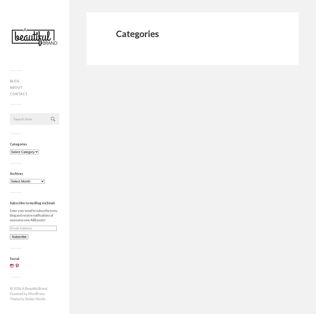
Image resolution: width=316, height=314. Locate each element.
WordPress (36, 294)
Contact (19, 94)
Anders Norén (35, 299)
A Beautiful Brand (34, 289)
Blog (15, 81)
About (16, 88)
